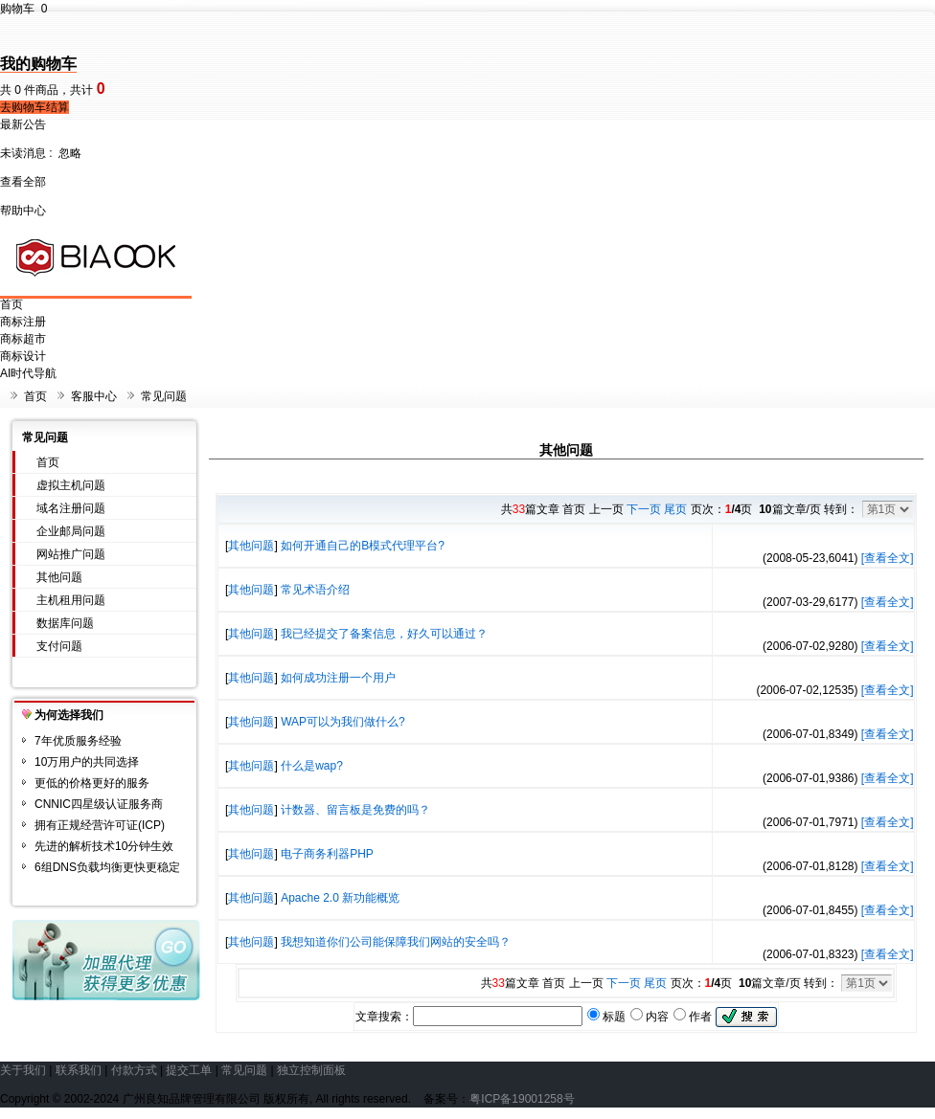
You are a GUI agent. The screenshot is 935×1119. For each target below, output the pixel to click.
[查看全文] (887, 558)
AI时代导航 (28, 373)
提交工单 (189, 1070)
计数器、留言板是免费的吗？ (355, 810)
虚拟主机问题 (70, 485)
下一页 (644, 509)
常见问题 (164, 396)
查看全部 (23, 182)
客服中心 (94, 396)
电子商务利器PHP (327, 854)
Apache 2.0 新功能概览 (340, 898)
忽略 (69, 153)
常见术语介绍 (315, 589)
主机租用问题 (70, 600)
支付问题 (59, 646)
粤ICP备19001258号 (521, 1099)
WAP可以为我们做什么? (343, 721)
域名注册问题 (70, 508)
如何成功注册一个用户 (338, 677)
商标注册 (23, 321)
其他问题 (59, 577)
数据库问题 (65, 623)
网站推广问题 (70, 554)
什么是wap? (312, 765)
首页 (11, 304)
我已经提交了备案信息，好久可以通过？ (384, 633)
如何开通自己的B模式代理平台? (363, 545)
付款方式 (134, 1070)
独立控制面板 (311, 1070)
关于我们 (23, 1070)
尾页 (675, 509)
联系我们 (79, 1070)
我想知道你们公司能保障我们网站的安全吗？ (396, 942)
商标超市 (23, 339)
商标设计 (23, 356)
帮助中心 (23, 210)
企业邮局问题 (70, 531)
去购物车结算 (34, 107)
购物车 (23, 8)
